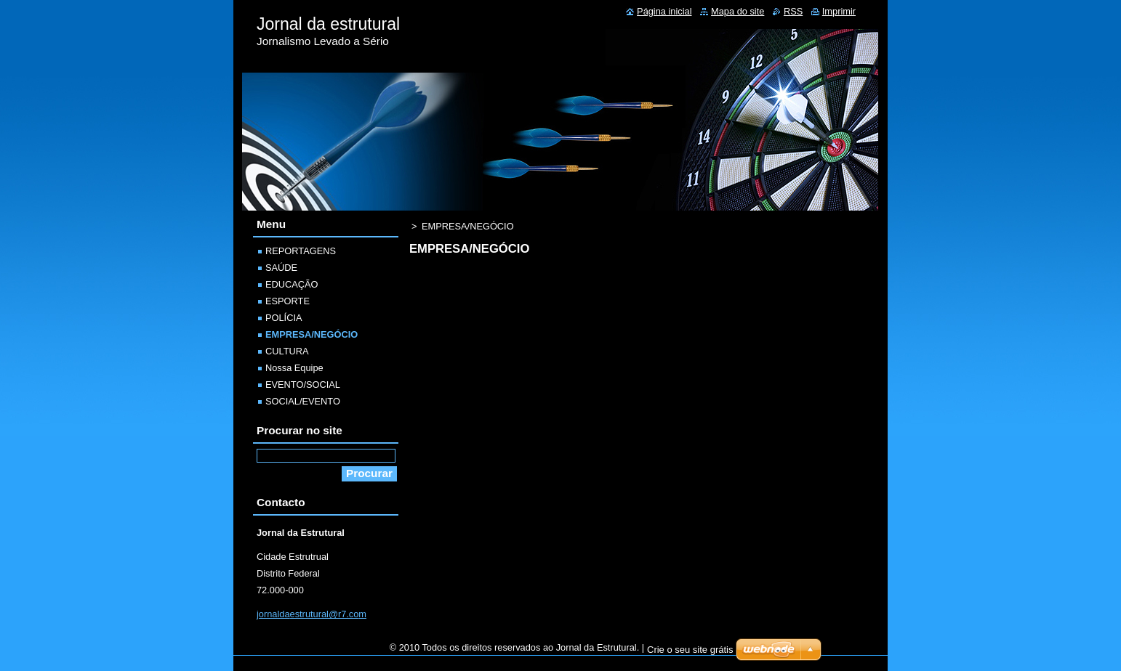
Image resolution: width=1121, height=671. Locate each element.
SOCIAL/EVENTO (302, 401)
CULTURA (287, 351)
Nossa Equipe (294, 367)
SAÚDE (281, 267)
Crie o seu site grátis (690, 649)
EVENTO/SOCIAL (302, 384)
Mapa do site (737, 11)
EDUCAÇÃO (291, 284)
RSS (793, 11)
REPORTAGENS (300, 250)
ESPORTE (287, 301)
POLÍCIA (283, 317)
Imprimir (839, 11)
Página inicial (664, 11)
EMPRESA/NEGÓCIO (311, 334)
